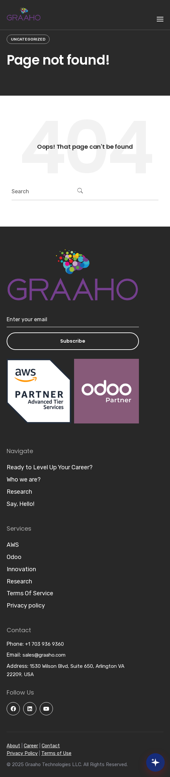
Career (31, 746)
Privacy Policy (22, 753)
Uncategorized (28, 39)
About (13, 746)
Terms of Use (56, 753)
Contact (51, 746)
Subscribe (72, 341)
